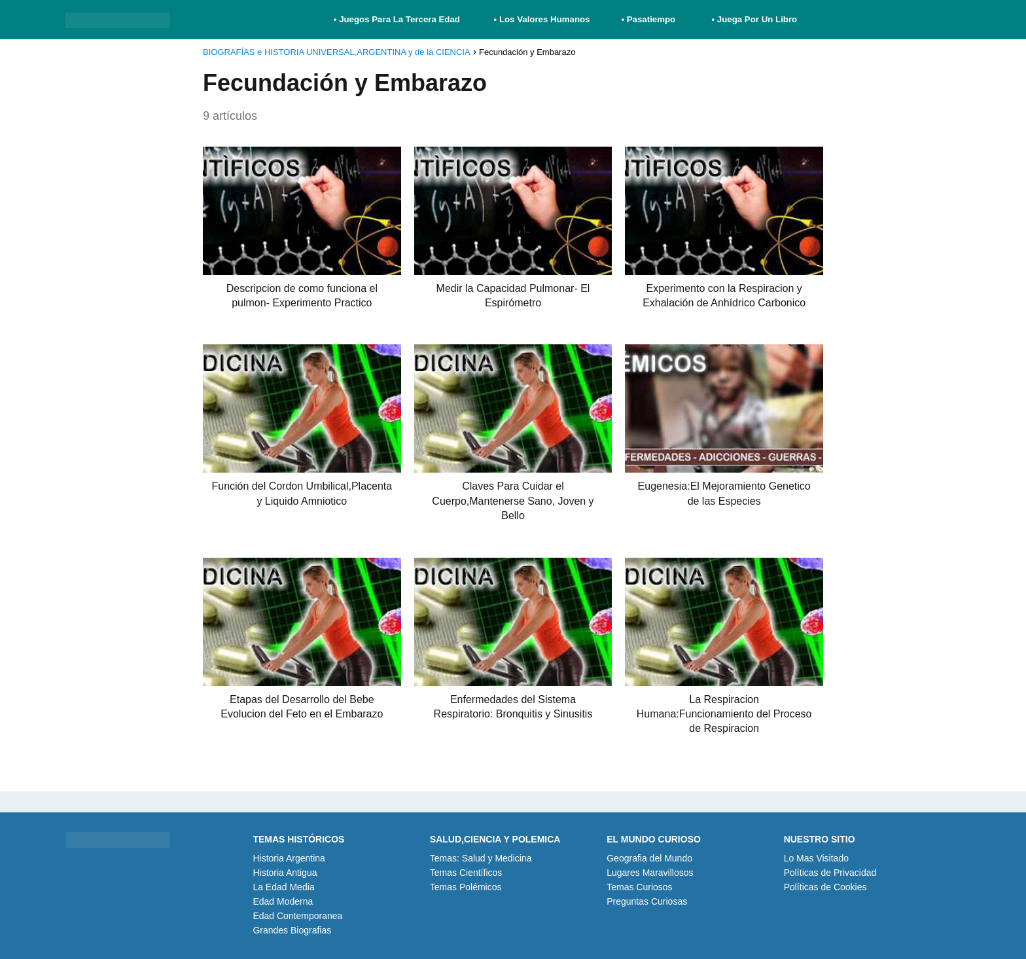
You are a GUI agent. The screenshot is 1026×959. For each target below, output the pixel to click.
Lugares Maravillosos (650, 872)
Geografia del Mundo (649, 858)
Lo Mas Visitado (816, 858)
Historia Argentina (289, 858)
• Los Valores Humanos (542, 19)
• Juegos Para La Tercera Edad (398, 19)
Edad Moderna (283, 901)
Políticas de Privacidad (830, 872)
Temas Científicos (466, 872)
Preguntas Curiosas (647, 901)
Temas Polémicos (466, 887)
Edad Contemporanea (297, 916)
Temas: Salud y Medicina (481, 858)
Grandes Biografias (292, 930)
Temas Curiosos (639, 887)
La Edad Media (283, 887)
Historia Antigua (285, 872)
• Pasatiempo (648, 19)
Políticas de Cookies (825, 887)
